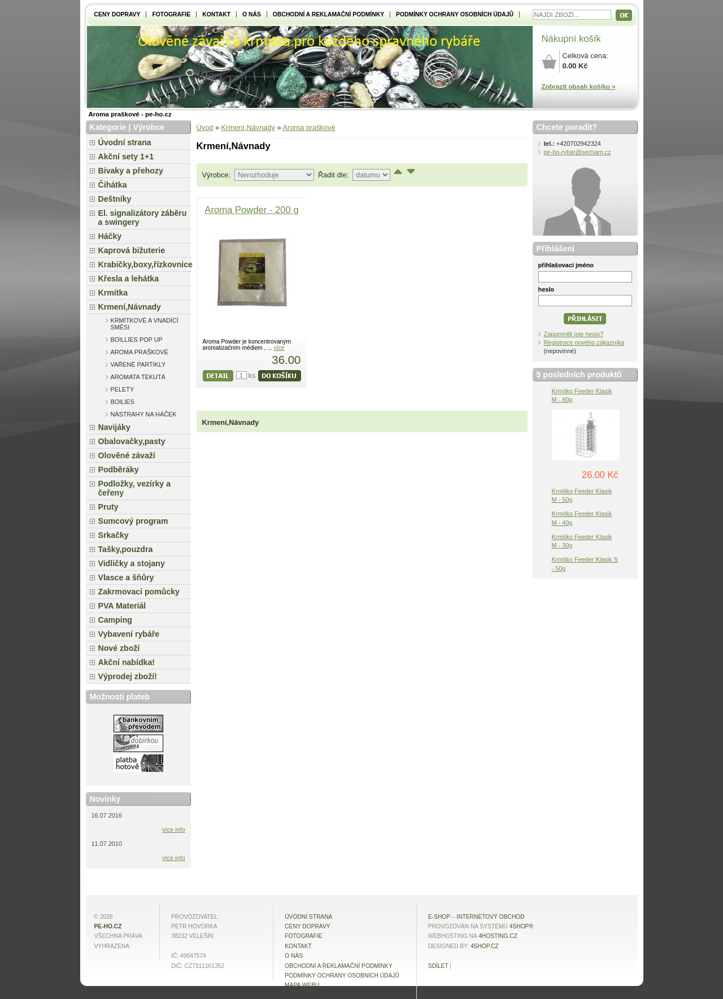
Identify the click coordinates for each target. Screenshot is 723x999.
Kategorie (108, 127)
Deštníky (115, 198)
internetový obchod (490, 917)
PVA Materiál (122, 605)
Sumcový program (133, 520)
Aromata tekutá (138, 376)
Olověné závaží (126, 455)
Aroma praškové (308, 127)
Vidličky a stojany (131, 563)
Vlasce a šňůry (126, 577)
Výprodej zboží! (127, 676)
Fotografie (171, 14)
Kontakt (216, 14)
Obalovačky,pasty (131, 441)
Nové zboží (119, 648)
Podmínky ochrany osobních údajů (454, 14)
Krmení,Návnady (248, 127)
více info (173, 829)
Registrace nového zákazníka (584, 342)
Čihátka (112, 184)
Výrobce (148, 127)
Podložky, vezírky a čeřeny (134, 488)
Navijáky (114, 427)
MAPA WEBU (302, 985)
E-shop (439, 917)
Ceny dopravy (117, 14)
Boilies (122, 401)
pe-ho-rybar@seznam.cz (577, 152)
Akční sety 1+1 (126, 156)
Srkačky (113, 535)
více (279, 348)
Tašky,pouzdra (125, 549)
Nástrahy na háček (144, 414)
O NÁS (251, 14)
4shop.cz (485, 946)
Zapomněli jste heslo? (574, 334)
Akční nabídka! (126, 662)
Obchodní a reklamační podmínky (328, 14)
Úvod (205, 127)
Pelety (122, 389)
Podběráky (118, 469)
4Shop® (521, 926)
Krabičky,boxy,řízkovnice (144, 264)
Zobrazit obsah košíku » (579, 86)
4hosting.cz (497, 936)
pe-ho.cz (108, 926)
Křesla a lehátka (128, 278)
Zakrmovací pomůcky (139, 591)
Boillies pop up (137, 339)
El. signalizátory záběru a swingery (142, 218)
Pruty (108, 506)
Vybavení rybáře (129, 634)
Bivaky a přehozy (130, 170)
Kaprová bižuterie (131, 250)
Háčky (110, 236)
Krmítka (113, 292)
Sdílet (438, 966)
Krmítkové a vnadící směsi (144, 324)
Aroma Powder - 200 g (251, 210)
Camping (115, 619)
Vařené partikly (138, 364)
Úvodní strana (124, 142)
